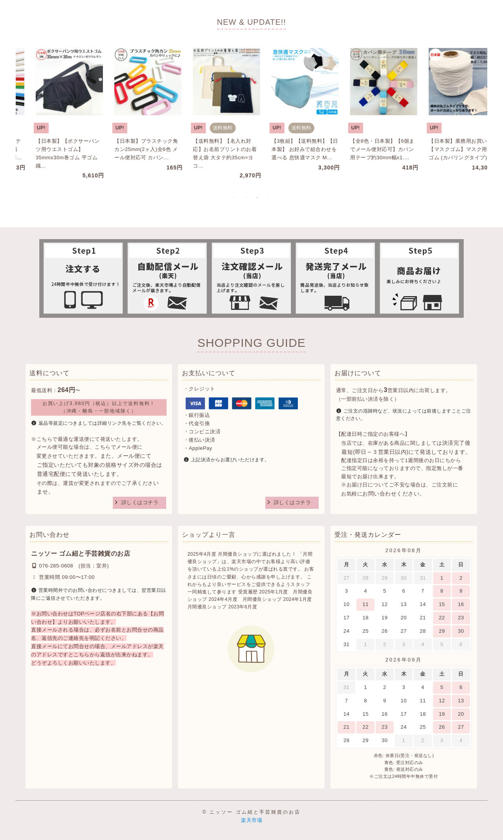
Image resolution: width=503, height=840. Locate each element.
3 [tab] (257, 198)
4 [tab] (269, 198)
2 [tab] (246, 198)
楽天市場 (251, 820)
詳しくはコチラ (140, 502)
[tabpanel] (53, 110)
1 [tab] (234, 198)
